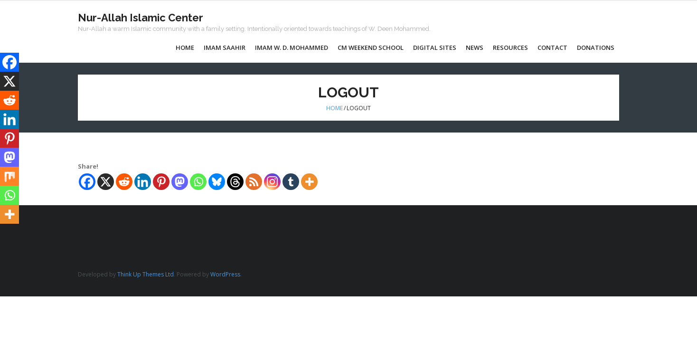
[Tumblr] (291, 181)
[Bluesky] (216, 181)
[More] (309, 181)
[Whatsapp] (198, 181)
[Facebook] (87, 181)
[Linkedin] (142, 181)
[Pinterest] (161, 181)
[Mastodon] (179, 181)
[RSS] (253, 181)
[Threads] (235, 181)
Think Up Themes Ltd (145, 274)
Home (334, 108)
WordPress (225, 274)
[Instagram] (272, 181)
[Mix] (9, 176)
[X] (105, 181)
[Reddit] (124, 181)
